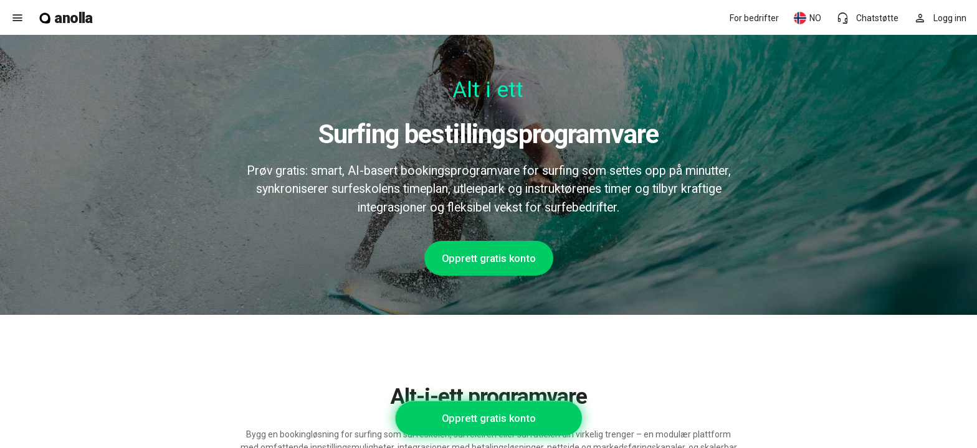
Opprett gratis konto (489, 258)
